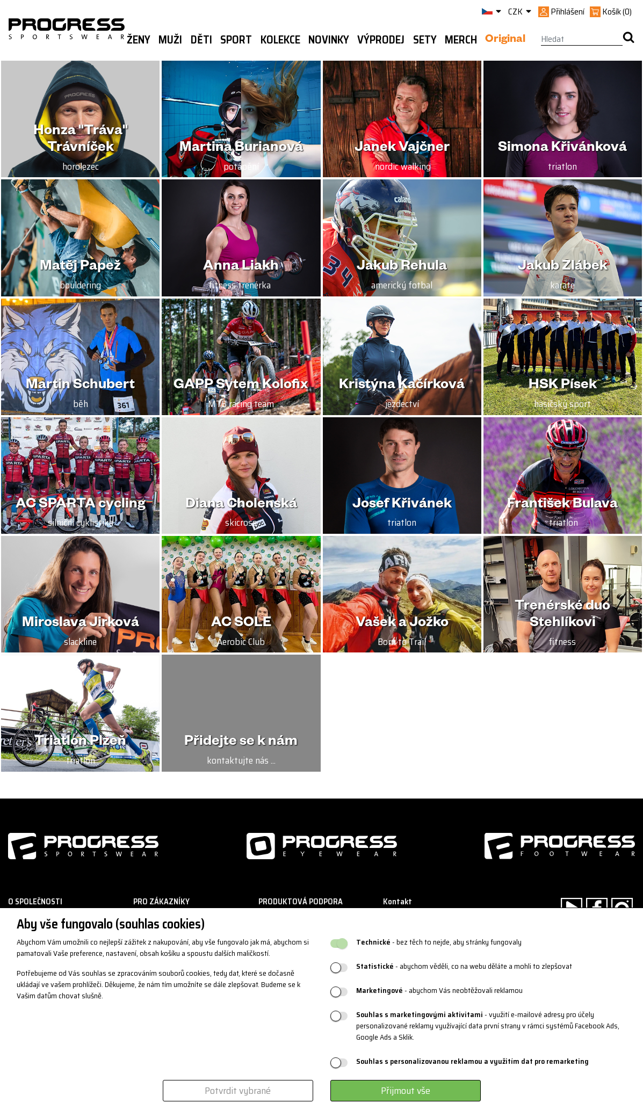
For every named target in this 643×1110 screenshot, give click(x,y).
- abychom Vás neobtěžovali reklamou (439, 990)
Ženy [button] (138, 39)
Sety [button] (425, 39)
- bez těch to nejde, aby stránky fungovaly (439, 942)
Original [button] (505, 40)
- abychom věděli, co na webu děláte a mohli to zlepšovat (464, 966)
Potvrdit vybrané (238, 1090)
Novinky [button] (328, 39)
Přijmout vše (405, 1090)
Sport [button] (236, 39)
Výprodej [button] (380, 39)
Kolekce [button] (280, 39)
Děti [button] (201, 39)
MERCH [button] (461, 39)
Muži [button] (170, 39)
